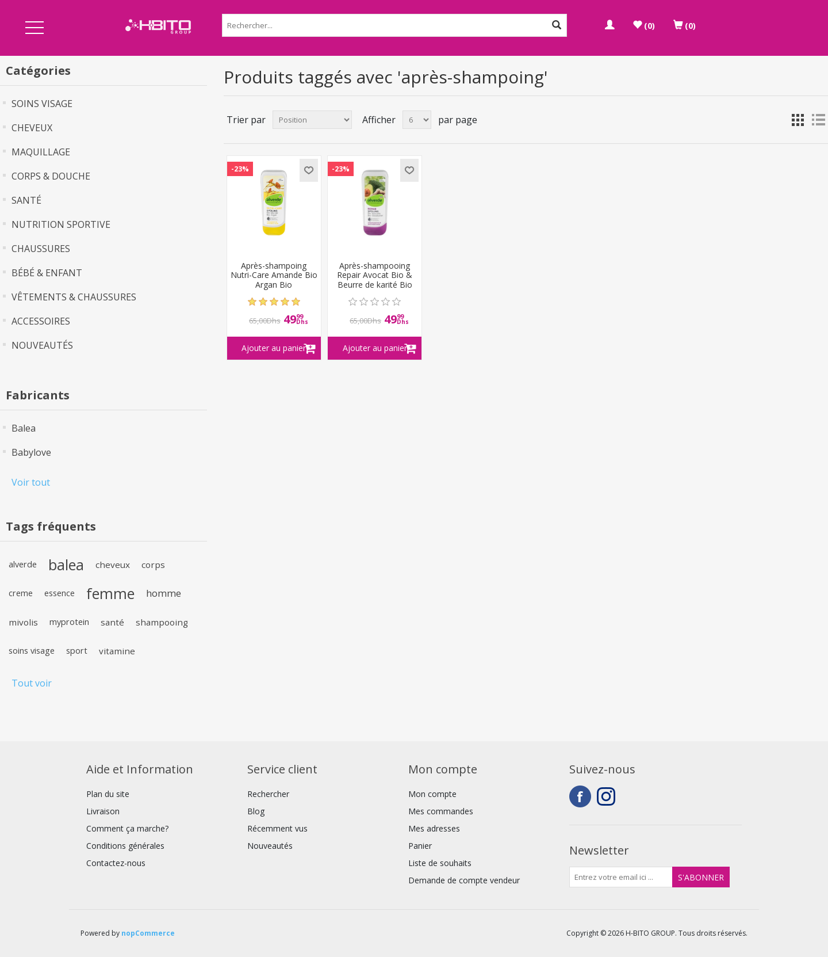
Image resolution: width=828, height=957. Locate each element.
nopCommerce (148, 933)
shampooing (162, 622)
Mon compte (432, 793)
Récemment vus (277, 828)
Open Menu (34, 28)
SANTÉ (26, 200)
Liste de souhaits (439, 862)
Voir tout (31, 482)
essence (59, 593)
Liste (818, 119)
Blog (255, 811)
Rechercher (268, 793)
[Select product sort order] (312, 119)
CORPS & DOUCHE (51, 176)
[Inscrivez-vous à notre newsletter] (621, 877)
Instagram (608, 796)
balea (66, 564)
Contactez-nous (115, 862)
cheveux (112, 564)
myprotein (69, 621)
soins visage (32, 650)
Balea (24, 428)
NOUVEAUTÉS (42, 345)
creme (21, 593)
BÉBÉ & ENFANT (47, 272)
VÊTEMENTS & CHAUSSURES (74, 297)
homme (163, 593)
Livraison (103, 811)
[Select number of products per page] (416, 119)
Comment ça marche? (127, 828)
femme (110, 593)
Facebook (580, 796)
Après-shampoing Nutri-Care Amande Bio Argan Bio (274, 275)
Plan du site (107, 793)
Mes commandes (440, 811)
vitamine (117, 651)
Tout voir (32, 683)
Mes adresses (434, 828)
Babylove (31, 452)
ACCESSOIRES (41, 321)
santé (112, 622)
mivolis (23, 622)
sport (76, 650)
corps (153, 564)
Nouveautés (270, 845)
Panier (420, 845)
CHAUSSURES (41, 248)
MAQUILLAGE (41, 152)
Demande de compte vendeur (464, 880)
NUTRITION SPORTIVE (61, 224)
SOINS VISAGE (42, 103)
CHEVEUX (32, 127)
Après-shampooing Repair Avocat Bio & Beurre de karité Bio (374, 275)
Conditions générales (125, 845)
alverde (23, 564)
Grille (797, 119)
